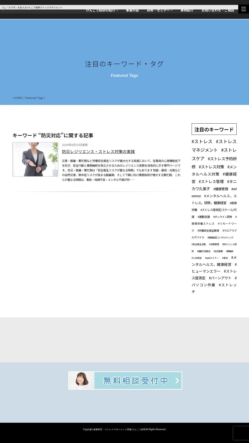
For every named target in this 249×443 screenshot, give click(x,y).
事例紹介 (186, 10)
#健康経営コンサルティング (220, 237)
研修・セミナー (158, 10)
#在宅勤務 (218, 251)
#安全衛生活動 (199, 244)
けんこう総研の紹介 (100, 10)
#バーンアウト (220, 277)
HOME (18, 98)
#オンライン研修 (222, 217)
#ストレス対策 (211, 167)
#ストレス (202, 141)
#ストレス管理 (211, 181)
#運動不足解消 (203, 251)
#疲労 (225, 258)
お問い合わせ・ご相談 (218, 10)
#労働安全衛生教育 (208, 230)
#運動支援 (204, 217)
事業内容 (132, 10)
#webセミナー (212, 258)
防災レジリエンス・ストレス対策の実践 (98, 152)
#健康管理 (220, 188)
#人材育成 (197, 258)
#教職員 (229, 251)
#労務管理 (214, 244)
